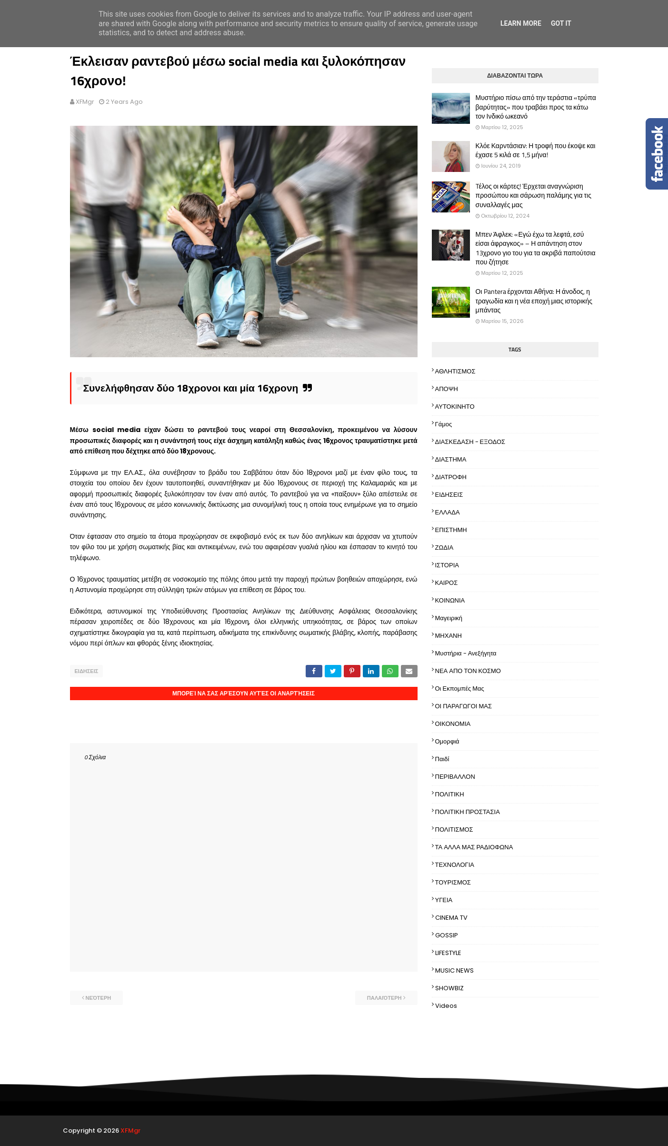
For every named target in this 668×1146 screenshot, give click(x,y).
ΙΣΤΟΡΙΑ (447, 565)
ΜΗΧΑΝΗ (448, 635)
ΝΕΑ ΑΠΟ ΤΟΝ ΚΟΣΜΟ (468, 670)
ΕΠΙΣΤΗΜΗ (451, 529)
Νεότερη (98, 998)
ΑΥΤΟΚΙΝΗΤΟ (455, 406)
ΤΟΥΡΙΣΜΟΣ (453, 882)
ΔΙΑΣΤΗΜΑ (451, 459)
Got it (561, 23)
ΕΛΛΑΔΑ (447, 512)
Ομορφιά (447, 741)
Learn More (520, 23)
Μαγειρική (449, 618)
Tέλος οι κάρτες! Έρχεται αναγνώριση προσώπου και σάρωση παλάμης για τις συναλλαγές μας (533, 195)
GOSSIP (446, 935)
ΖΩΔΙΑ (444, 547)
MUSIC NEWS (454, 970)
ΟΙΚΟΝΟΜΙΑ (453, 723)
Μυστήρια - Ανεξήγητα (466, 653)
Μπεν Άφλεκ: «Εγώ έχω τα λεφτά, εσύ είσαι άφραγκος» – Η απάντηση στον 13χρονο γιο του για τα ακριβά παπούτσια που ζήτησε (536, 248)
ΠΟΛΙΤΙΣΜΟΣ (454, 829)
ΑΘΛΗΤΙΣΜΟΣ (455, 371)
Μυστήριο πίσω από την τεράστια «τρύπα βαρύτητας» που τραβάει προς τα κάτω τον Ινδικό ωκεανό (536, 107)
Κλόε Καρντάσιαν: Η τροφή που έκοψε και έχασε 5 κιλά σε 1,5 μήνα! (536, 150)
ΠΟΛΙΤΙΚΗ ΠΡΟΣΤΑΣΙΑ (467, 811)
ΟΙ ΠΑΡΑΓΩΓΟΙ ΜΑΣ (463, 706)
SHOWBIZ (449, 988)
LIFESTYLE (448, 952)
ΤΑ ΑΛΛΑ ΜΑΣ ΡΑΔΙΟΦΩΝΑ (474, 847)
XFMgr (85, 101)
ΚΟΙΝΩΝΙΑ (450, 600)
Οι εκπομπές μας (459, 688)
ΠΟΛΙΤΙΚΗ (449, 794)
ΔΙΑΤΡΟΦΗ (451, 477)
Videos (446, 1005)
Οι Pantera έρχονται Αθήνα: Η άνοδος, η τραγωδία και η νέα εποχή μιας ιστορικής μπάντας (534, 301)
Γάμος (443, 424)
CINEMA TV (451, 917)
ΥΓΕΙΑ (444, 900)
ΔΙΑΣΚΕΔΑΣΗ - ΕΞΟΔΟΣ (470, 441)
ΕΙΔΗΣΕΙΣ (87, 671)
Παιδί (442, 759)
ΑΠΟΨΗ (446, 388)
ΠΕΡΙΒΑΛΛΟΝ (455, 776)
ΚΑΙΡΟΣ (446, 582)
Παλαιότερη (384, 998)
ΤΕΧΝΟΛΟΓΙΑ (455, 864)
